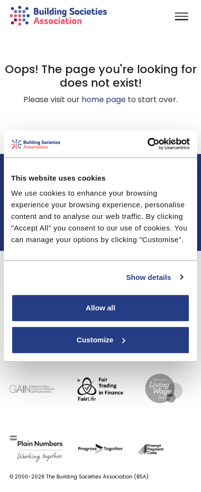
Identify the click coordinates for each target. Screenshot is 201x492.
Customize (101, 340)
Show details (148, 277)
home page (104, 99)
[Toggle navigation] (181, 17)
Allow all (101, 308)
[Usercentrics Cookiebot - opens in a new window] (147, 144)
